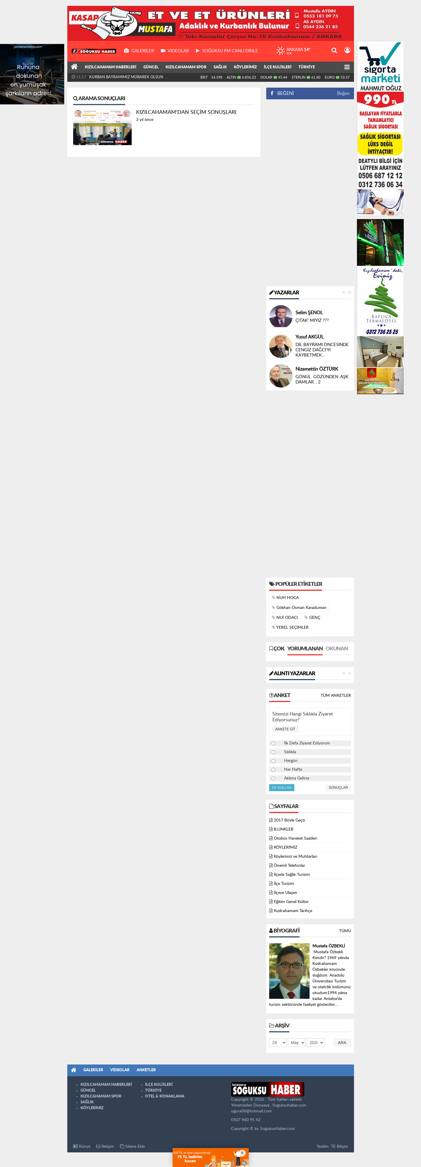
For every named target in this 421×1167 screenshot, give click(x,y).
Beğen (343, 93)
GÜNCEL (151, 67)
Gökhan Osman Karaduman (299, 607)
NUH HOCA (285, 597)
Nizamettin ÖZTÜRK (316, 369)
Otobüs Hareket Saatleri (295, 838)
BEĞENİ (284, 93)
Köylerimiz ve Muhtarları (295, 857)
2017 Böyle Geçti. (290, 820)
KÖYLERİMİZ (245, 67)
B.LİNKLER (283, 829)
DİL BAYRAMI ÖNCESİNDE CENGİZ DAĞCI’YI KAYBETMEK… (322, 350)
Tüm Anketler (336, 696)
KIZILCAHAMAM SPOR (186, 67)
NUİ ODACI (285, 617)
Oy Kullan (282, 788)
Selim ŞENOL (309, 312)
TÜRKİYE (306, 67)
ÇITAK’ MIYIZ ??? (312, 320)
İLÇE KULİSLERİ (277, 67)
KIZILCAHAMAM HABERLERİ (110, 67)
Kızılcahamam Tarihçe (293, 911)
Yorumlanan (305, 649)
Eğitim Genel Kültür (291, 902)
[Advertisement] (310, 192)
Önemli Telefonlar (289, 866)
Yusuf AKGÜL (309, 337)
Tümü (345, 931)
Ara (342, 1042)
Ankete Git (285, 729)
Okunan (337, 649)
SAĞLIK (220, 67)
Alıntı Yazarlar (292, 673)
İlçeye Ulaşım (285, 893)
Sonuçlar (338, 788)
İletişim (105, 1146)
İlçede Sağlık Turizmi (292, 875)
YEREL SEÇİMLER (290, 627)
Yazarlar (284, 293)
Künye (81, 1146)
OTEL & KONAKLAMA (164, 1096)
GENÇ (312, 617)
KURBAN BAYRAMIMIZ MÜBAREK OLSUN (126, 77)
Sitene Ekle (132, 1146)
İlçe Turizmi (284, 884)
